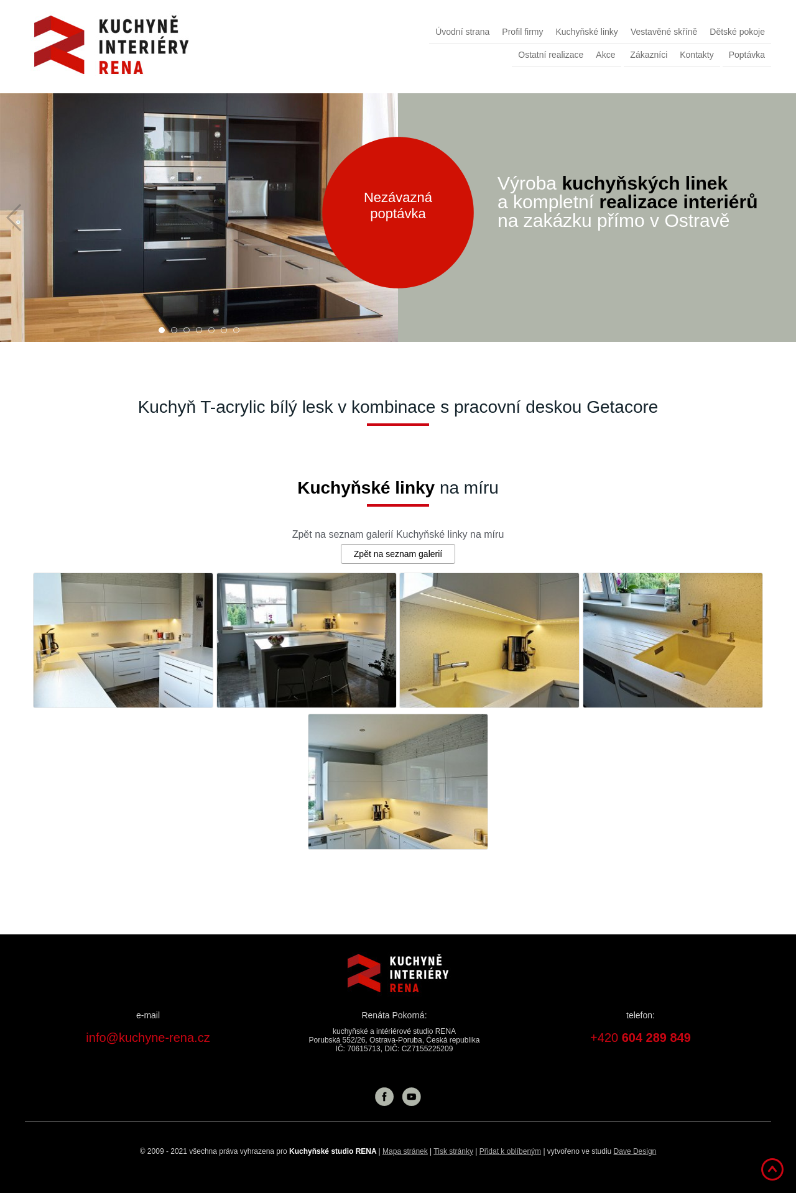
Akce (605, 55)
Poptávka (747, 55)
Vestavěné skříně (664, 32)
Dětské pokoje (737, 32)
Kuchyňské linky (586, 32)
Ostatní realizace (550, 55)
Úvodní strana (462, 32)
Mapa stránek (405, 1151)
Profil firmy (522, 32)
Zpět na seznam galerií (398, 554)
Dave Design (635, 1151)
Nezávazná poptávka (398, 205)
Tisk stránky (453, 1151)
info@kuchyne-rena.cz (148, 1037)
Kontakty (696, 55)
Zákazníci (648, 55)
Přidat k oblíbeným (510, 1151)
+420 (640, 1037)
